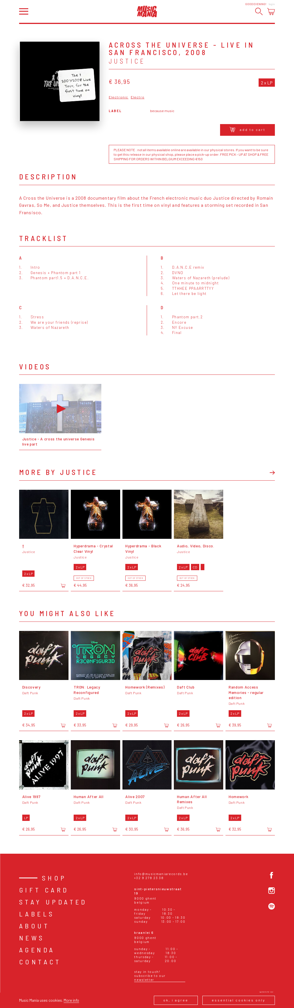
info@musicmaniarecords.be (161, 874)
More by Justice (58, 472)
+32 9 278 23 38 (149, 878)
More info (71, 1000)
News (32, 938)
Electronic (118, 97)
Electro (137, 97)
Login (272, 4)
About (34, 926)
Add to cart (247, 129)
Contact (40, 962)
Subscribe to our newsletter (150, 977)
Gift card (44, 890)
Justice (127, 61)
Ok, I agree (175, 1000)
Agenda (37, 950)
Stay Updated (53, 902)
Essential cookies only (238, 1000)
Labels (37, 914)
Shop (54, 878)
